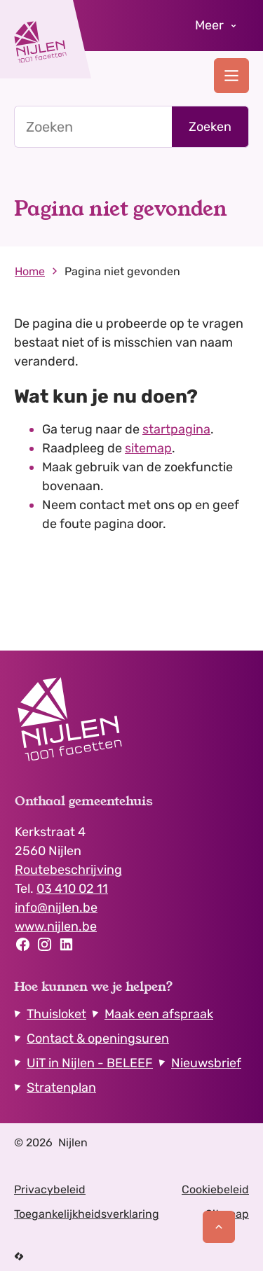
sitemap (148, 448)
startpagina (176, 429)
